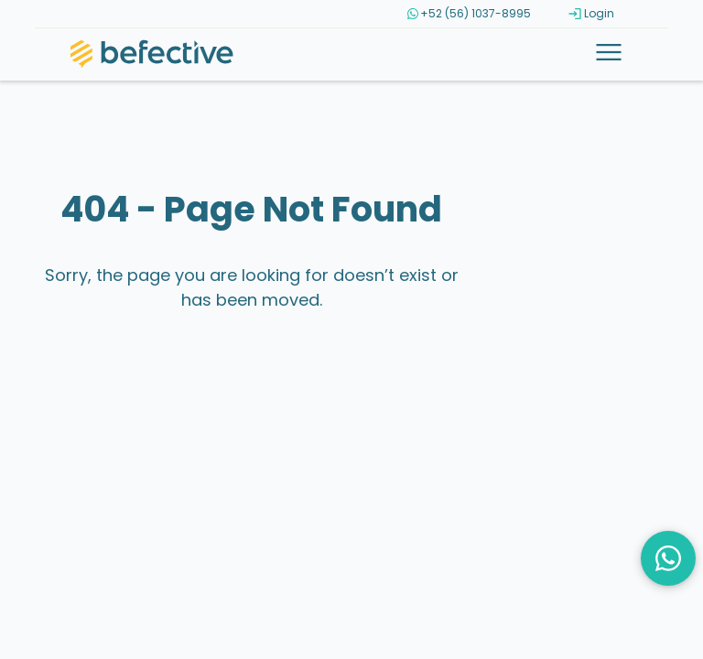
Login (591, 13)
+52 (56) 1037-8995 (469, 13)
